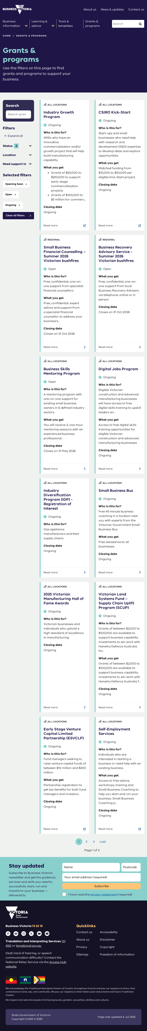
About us (82, 940)
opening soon (14, 184)
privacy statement (104, 895)
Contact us (84, 932)
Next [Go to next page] (94, 842)
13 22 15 (37, 926)
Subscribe (101, 886)
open (8, 194)
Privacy (81, 947)
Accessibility (109, 932)
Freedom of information (117, 954)
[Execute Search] (140, 24)
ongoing (10, 205)
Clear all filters (15, 215)
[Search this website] (124, 24)
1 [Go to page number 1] (78, 842)
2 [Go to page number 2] (86, 842)
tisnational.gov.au (28, 946)
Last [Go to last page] (103, 842)
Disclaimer (107, 940)
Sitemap (82, 954)
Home (7, 35)
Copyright (107, 947)
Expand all (15, 136)
